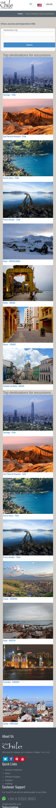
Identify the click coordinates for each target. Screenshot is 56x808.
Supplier (9, 780)
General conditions (13, 770)
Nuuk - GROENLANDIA (11, 261)
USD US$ (49, 4)
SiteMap (9, 784)
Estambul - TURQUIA (11, 681)
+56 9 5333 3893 (22, 799)
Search (29, 45)
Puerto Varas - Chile (11, 177)
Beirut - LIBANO (9, 344)
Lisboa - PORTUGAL (10, 723)
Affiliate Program (12, 777)
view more (45, 752)
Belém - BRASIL (9, 302)
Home (20, 14)
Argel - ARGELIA (9, 640)
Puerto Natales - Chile (11, 219)
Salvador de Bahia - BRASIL (13, 385)
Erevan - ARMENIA (10, 598)
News (7, 773)
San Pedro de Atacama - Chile (14, 136)
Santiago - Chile (9, 94)
